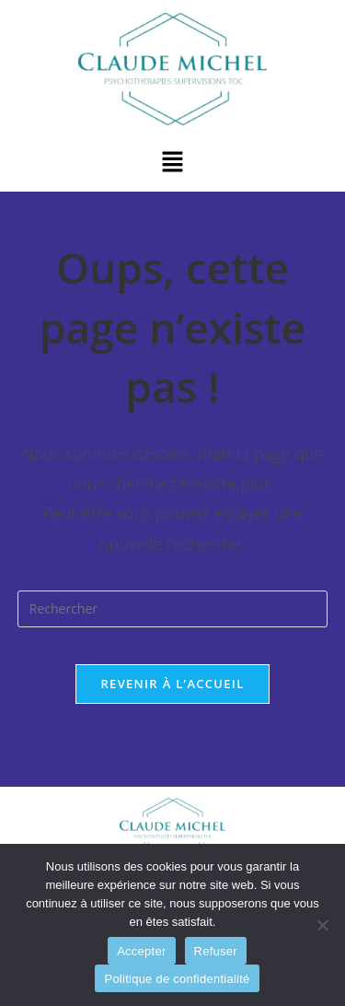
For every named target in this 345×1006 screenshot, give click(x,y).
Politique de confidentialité (176, 979)
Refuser (215, 951)
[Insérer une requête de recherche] (172, 609)
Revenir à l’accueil (172, 683)
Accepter (141, 951)
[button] (172, 163)
